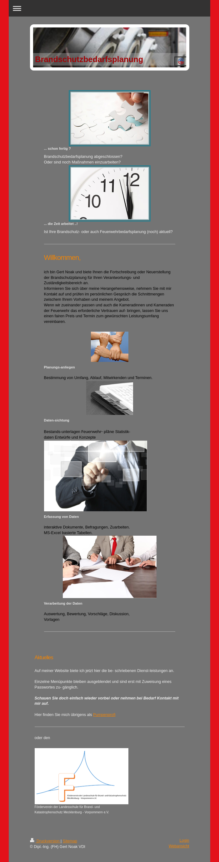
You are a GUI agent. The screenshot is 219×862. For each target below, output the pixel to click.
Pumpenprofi (104, 715)
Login (184, 840)
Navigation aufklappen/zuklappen (109, 8)
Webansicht (179, 846)
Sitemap (70, 841)
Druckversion (45, 841)
